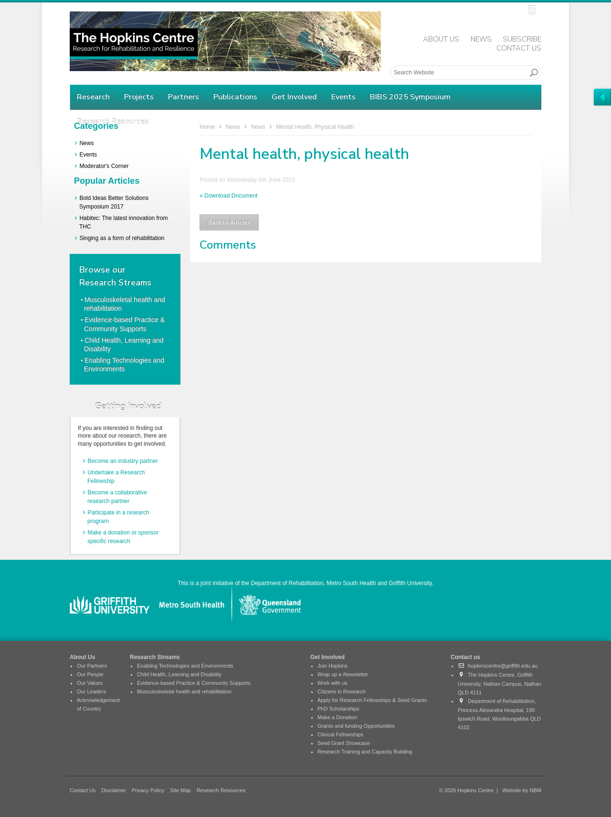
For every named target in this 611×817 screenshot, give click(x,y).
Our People (90, 674)
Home (207, 127)
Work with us (332, 683)
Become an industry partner (122, 461)
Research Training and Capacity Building (364, 751)
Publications (235, 97)
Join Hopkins (332, 666)
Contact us (465, 657)
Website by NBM (521, 790)
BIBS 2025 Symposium (410, 97)
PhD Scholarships (338, 709)
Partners (183, 97)
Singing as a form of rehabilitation (121, 238)
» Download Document (228, 195)
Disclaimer (113, 790)
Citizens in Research (341, 691)
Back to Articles (229, 222)
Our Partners (92, 666)
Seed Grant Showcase (343, 743)
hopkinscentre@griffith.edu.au (497, 666)
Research (93, 97)
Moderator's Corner (103, 166)
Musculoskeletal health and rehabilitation (184, 691)
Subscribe (522, 39)
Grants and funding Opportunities (356, 726)
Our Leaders (91, 691)
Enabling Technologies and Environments (185, 666)
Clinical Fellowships (340, 734)
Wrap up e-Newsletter (342, 674)
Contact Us (518, 48)
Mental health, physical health (315, 127)
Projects (139, 97)
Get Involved (294, 97)
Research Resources (221, 790)
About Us (441, 39)
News (481, 39)
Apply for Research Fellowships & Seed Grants (372, 700)
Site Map (180, 790)
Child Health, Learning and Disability (179, 674)
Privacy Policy (148, 790)
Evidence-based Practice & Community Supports (194, 683)
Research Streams (155, 657)
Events (343, 97)
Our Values (90, 683)
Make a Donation (337, 717)
